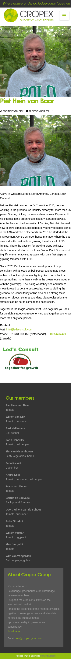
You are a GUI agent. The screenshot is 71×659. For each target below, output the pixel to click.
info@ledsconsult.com (19, 329)
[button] (64, 15)
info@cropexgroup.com (29, 638)
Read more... (15, 631)
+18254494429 (57, 334)
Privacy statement (47, 656)
